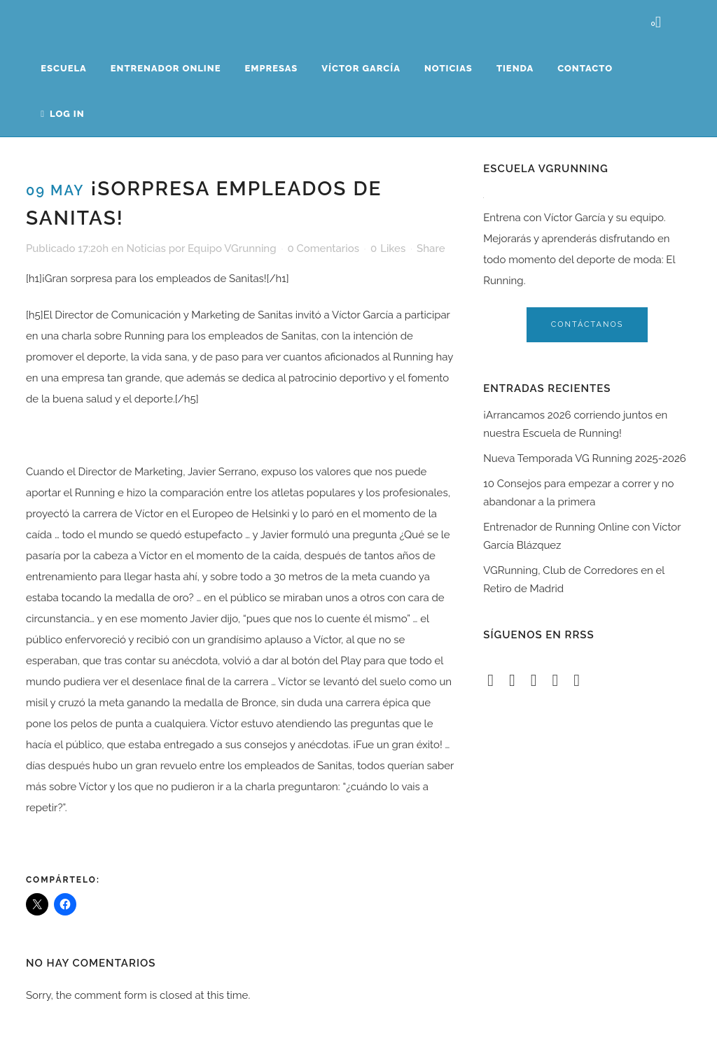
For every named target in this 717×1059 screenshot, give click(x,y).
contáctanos (587, 324)
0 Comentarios (323, 248)
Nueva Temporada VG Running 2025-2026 (584, 458)
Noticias (145, 248)
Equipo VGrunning (232, 248)
